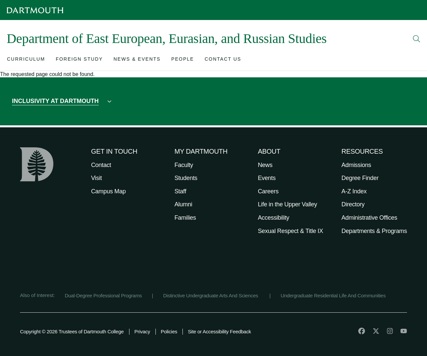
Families (185, 217)
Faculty (183, 165)
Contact (101, 165)
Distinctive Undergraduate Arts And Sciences (211, 295)
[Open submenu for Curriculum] (26, 60)
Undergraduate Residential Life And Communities (333, 295)
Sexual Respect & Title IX (290, 231)
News (265, 165)
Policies (169, 331)
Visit (96, 178)
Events (267, 178)
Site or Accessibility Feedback (219, 331)
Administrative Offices (369, 217)
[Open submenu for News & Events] (136, 60)
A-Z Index (354, 191)
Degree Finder (360, 178)
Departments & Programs (374, 231)
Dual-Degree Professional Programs (103, 295)
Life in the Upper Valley (287, 204)
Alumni (183, 204)
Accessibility (273, 217)
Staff (180, 191)
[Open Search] (416, 38)
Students (185, 178)
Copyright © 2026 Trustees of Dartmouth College (72, 331)
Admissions (356, 165)
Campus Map (108, 191)
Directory (353, 204)
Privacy (142, 331)
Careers (268, 191)
